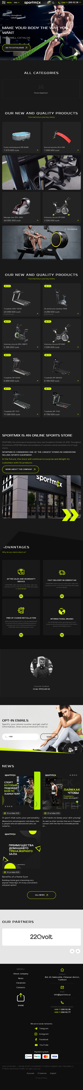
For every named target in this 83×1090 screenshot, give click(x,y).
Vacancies (21, 983)
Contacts (20, 988)
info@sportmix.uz (62, 995)
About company (20, 974)
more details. (22, 589)
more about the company (20, 469)
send (49, 737)
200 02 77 (62, 1012)
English (53, 1073)
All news (41, 895)
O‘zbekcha (42, 1073)
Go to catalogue (16, 48)
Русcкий (30, 1073)
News (20, 978)
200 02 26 (69, 3)
